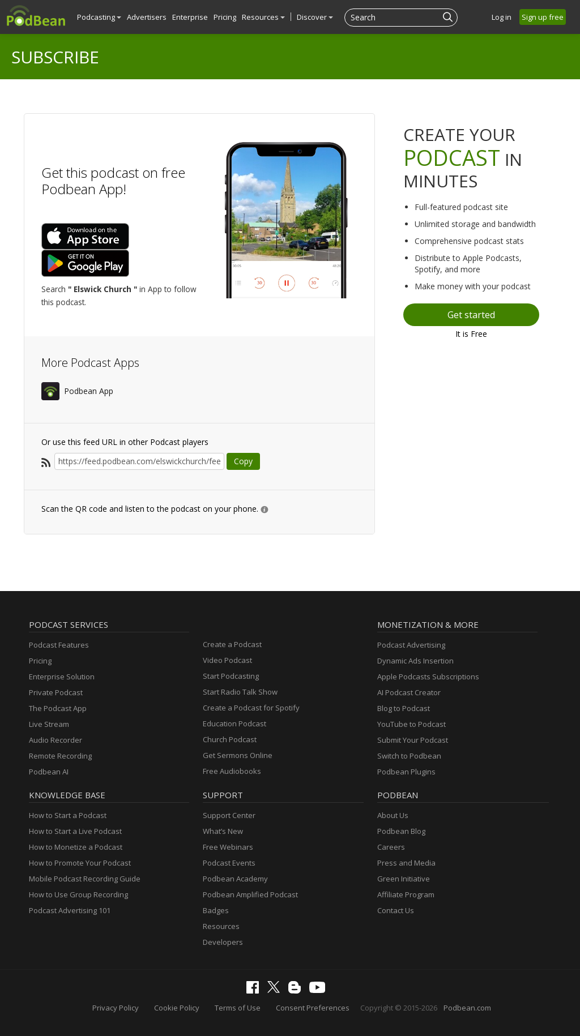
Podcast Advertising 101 (69, 910)
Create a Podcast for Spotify (251, 708)
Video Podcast (227, 660)
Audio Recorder (55, 740)
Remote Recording (60, 756)
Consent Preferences (312, 1008)
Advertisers (147, 17)
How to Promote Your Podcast (80, 863)
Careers (391, 847)
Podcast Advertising (411, 645)
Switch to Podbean (409, 756)
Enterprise (190, 17)
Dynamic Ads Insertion (415, 661)
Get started (471, 315)
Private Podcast (56, 692)
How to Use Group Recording (78, 894)
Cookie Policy (176, 1008)
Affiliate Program (405, 894)
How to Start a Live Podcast (75, 831)
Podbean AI (49, 772)
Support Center (229, 815)
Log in (501, 17)
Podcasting (99, 17)
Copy (243, 461)
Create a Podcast (232, 644)
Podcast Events (229, 863)
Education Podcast (234, 723)
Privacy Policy (115, 1008)
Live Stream (49, 724)
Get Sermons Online (237, 755)
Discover (315, 17)
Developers (223, 942)
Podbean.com (467, 1008)
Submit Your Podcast (412, 740)
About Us (392, 815)
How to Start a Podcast (67, 815)
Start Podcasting (231, 676)
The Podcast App (58, 708)
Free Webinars (228, 847)
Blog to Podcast (403, 708)
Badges (216, 910)
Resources (263, 17)
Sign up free (543, 17)
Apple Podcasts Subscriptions (428, 676)
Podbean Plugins (406, 772)
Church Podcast (230, 739)
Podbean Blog (401, 831)
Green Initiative (403, 879)
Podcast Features (59, 645)
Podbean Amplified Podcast (250, 894)
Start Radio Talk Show (240, 692)
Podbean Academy (235, 879)
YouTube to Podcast (411, 724)
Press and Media (406, 863)
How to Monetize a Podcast (75, 847)
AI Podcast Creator (409, 692)
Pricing (225, 17)
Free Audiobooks (232, 771)
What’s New (223, 831)
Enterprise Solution (62, 676)
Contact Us (395, 910)
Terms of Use (238, 1008)
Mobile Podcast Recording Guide (84, 879)
